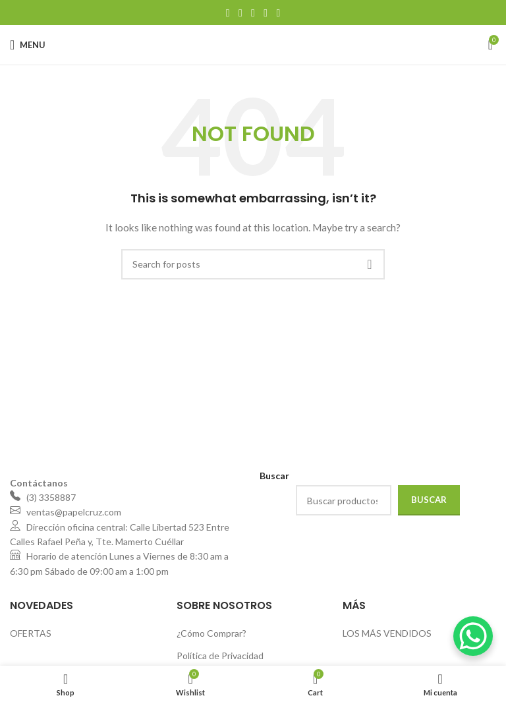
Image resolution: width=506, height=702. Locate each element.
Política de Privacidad (220, 655)
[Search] (253, 264)
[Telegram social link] (278, 12)
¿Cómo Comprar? (211, 633)
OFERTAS (30, 633)
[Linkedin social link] (266, 12)
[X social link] (240, 12)
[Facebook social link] (227, 12)
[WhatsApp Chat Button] (473, 636)
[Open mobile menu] (27, 45)
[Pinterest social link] (252, 12)
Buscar (429, 499)
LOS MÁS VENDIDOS (387, 633)
